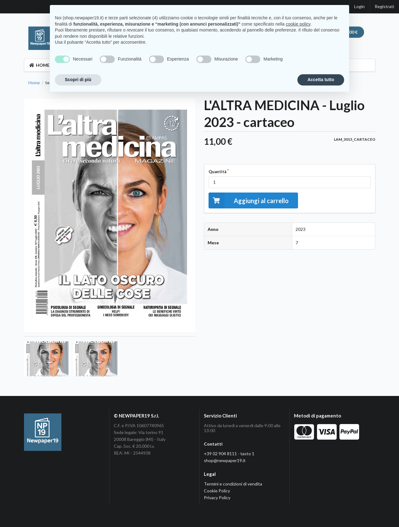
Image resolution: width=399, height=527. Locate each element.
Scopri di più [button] (78, 79)
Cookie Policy (217, 490)
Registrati (384, 6)
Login (359, 6)
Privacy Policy (217, 497)
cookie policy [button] (298, 24)
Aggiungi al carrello (249, 200)
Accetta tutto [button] (320, 79)
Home (34, 83)
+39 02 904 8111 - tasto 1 (229, 453)
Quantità (217, 171)
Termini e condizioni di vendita (233, 483)
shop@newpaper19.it (225, 460)
